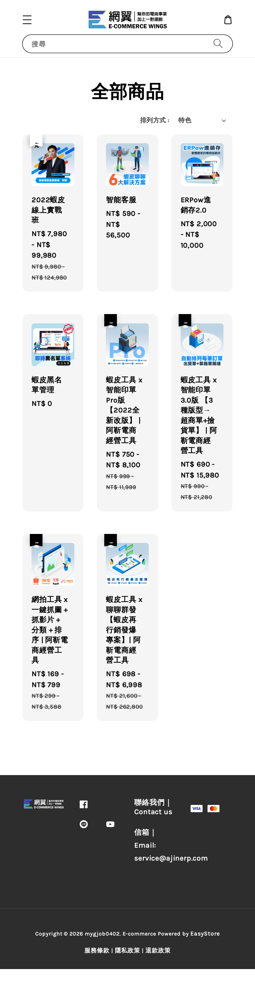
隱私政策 (127, 950)
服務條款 (97, 950)
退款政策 (158, 950)
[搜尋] (218, 43)
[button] (27, 20)
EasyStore (205, 933)
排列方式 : (154, 120)
